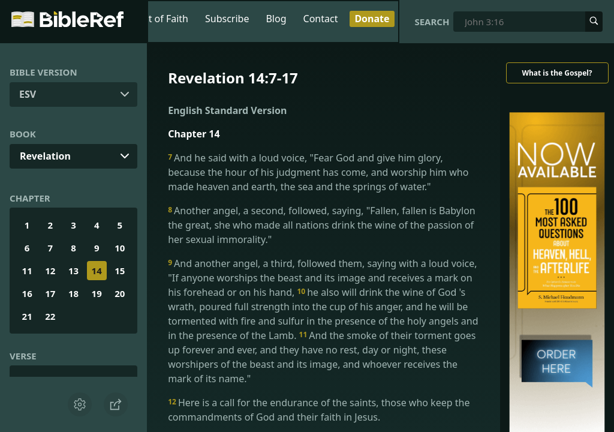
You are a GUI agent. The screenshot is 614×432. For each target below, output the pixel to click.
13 (73, 271)
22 (50, 316)
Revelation (45, 156)
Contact (320, 18)
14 (97, 271)
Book (23, 134)
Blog (276, 18)
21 (27, 316)
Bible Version (43, 72)
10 (120, 248)
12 (50, 271)
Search (431, 22)
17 (50, 293)
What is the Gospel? (557, 73)
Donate (371, 18)
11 (27, 271)
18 (73, 293)
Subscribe (227, 18)
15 (120, 271)
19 (97, 293)
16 (27, 293)
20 (120, 293)
